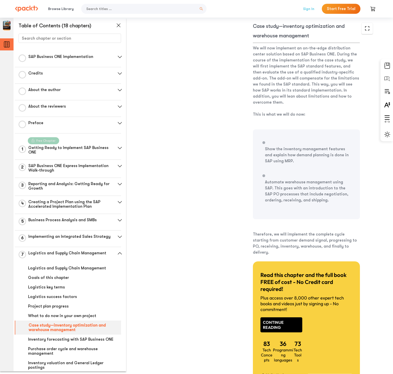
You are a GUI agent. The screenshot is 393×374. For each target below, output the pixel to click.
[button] (119, 56)
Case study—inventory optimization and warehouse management (67, 327)
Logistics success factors (52, 296)
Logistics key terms (46, 287)
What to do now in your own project (62, 316)
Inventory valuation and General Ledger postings (66, 365)
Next (335, 336)
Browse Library (61, 9)
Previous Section (171, 336)
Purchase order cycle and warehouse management (63, 351)
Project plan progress (48, 306)
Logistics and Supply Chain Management (67, 268)
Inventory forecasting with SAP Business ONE (71, 339)
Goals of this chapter (48, 277)
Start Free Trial (341, 9)
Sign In (308, 9)
